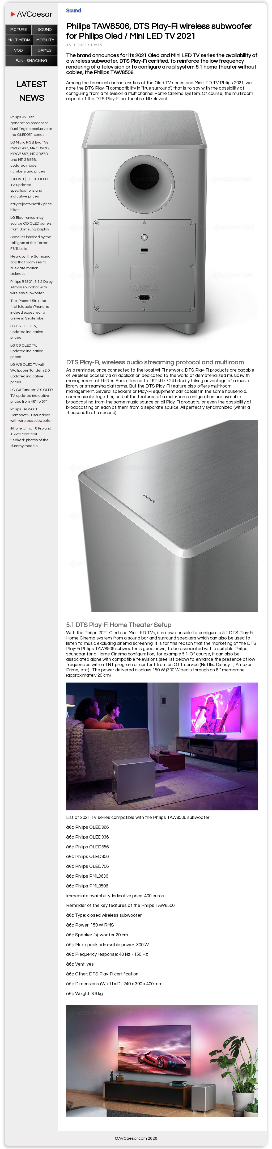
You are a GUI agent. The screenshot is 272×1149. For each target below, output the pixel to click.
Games (44, 50)
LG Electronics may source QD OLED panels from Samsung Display (31, 223)
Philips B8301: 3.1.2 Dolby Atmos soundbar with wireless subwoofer (31, 287)
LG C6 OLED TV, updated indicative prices (26, 351)
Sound (44, 30)
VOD (18, 50)
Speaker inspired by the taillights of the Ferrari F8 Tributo (30, 243)
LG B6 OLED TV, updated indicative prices (26, 332)
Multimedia (19, 40)
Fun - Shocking (31, 61)
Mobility (45, 40)
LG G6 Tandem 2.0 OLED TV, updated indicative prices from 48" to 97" (31, 395)
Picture (18, 30)
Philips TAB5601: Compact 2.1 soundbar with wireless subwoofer (31, 415)
